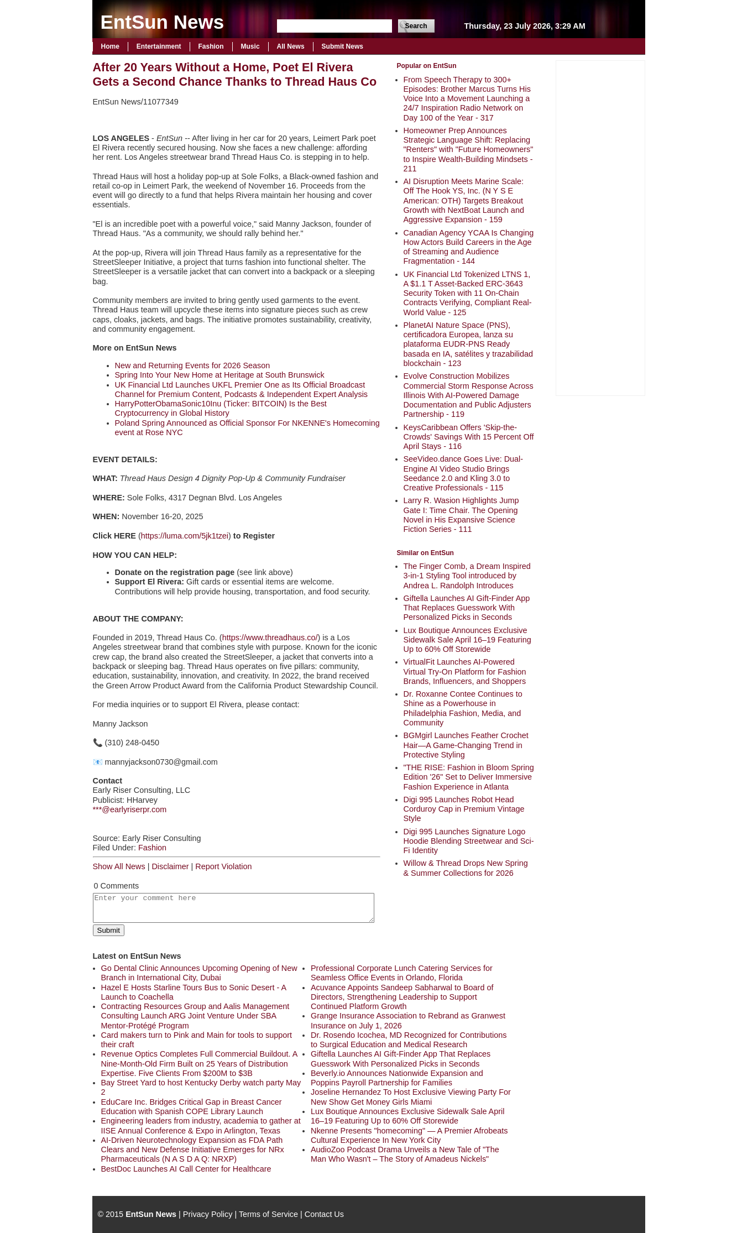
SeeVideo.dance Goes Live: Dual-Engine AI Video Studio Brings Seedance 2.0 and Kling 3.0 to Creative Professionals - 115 (464, 473)
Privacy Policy (208, 1214)
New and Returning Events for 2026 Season (192, 365)
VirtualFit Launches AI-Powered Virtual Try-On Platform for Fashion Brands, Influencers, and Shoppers (465, 671)
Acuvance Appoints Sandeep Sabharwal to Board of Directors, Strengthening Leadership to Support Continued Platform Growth (402, 997)
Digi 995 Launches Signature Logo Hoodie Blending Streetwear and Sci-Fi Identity (469, 841)
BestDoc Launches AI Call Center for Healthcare (186, 1168)
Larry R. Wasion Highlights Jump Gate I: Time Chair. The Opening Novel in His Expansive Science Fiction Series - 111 (461, 515)
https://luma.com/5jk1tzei (184, 535)
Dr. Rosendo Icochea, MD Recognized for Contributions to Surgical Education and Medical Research (408, 1040)
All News (291, 46)
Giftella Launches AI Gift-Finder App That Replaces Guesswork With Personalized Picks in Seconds (467, 608)
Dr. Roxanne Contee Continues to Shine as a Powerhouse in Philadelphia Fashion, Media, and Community (463, 708)
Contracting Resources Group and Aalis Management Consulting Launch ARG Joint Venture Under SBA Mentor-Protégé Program (195, 1016)
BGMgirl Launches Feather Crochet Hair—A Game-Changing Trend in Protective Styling (466, 745)
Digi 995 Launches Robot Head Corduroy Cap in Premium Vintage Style (464, 809)
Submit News (342, 46)
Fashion (211, 46)
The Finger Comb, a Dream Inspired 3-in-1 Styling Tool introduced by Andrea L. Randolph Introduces (467, 576)
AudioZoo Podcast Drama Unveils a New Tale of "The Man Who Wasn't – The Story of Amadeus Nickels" (405, 1154)
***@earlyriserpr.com (130, 809)
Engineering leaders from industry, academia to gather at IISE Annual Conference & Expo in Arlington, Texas (201, 1125)
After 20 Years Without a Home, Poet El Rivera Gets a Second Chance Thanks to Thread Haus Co (235, 74)
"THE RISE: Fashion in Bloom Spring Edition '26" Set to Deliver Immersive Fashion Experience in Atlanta (469, 777)
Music (250, 46)
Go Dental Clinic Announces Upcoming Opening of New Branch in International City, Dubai (199, 973)
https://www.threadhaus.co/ (270, 637)
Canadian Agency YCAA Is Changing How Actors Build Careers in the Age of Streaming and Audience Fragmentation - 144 (469, 247)
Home (110, 46)
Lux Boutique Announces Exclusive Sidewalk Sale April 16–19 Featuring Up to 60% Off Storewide (467, 640)
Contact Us (324, 1214)
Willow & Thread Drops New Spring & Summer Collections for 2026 (466, 868)
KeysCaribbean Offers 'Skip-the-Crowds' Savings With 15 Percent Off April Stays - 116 (469, 437)
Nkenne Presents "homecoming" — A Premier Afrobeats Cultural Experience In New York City (409, 1135)
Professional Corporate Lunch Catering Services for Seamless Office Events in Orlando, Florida (402, 973)
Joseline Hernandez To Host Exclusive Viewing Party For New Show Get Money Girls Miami (411, 1097)
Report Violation (223, 866)
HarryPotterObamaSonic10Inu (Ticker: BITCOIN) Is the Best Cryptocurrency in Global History (221, 408)
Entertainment (159, 46)
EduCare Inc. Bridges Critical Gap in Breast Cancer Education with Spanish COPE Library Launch (191, 1107)
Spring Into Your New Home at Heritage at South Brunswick (220, 374)
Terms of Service (268, 1214)
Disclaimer (170, 866)
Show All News (119, 866)
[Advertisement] (600, 227)
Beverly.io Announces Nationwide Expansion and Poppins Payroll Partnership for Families (397, 1078)
